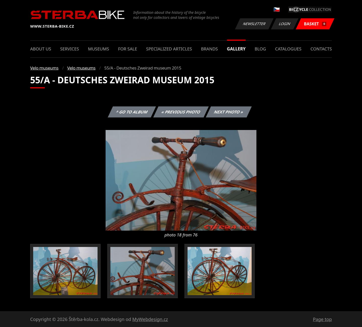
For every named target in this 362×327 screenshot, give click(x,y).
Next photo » (229, 112)
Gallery (236, 49)
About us (40, 49)
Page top (322, 319)
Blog (260, 49)
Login (285, 23)
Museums (98, 49)
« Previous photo (181, 112)
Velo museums (44, 68)
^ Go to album (132, 112)
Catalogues (288, 49)
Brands (209, 49)
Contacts (321, 49)
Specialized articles (169, 49)
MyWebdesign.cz (150, 319)
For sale (127, 49)
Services (69, 49)
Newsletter (254, 23)
